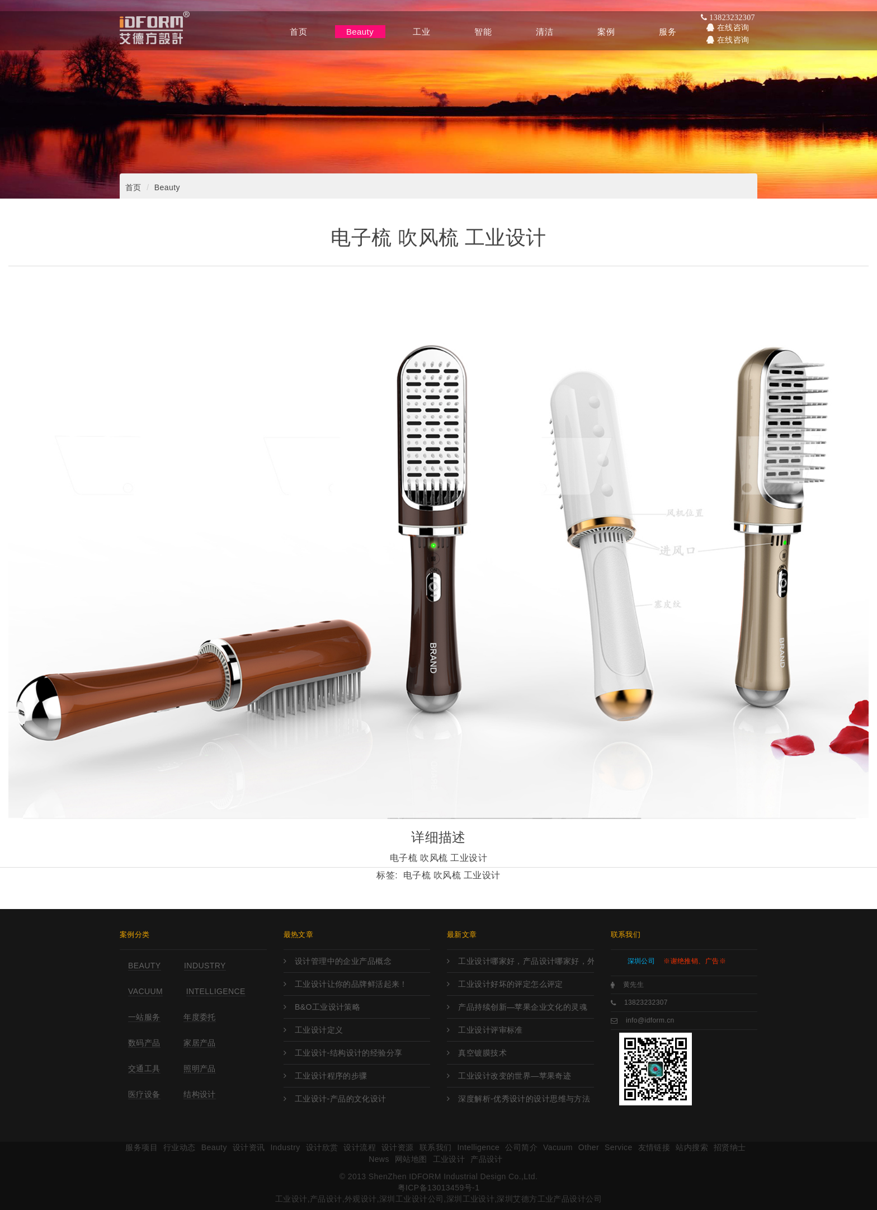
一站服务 (144, 1017)
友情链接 (654, 1147)
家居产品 (199, 1042)
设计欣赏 (322, 1147)
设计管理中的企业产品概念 (343, 961)
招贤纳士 (730, 1147)
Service (619, 1147)
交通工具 (144, 1068)
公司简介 (521, 1147)
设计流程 (359, 1147)
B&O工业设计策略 (327, 1006)
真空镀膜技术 (482, 1052)
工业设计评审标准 (490, 1029)
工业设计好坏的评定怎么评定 (510, 984)
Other (588, 1147)
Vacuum (145, 991)
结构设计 (199, 1094)
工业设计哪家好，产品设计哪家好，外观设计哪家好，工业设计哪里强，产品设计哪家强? (525, 961)
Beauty (167, 187)
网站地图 (411, 1159)
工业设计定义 (319, 1029)
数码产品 (144, 1042)
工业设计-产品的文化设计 (340, 1098)
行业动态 (179, 1147)
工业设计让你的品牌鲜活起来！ (351, 984)
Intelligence (216, 991)
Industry (205, 965)
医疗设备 (144, 1094)
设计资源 (397, 1147)
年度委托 (199, 1017)
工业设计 (449, 1159)
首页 (133, 187)
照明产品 (199, 1068)
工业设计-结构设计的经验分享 (349, 1052)
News (379, 1159)
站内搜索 (692, 1147)
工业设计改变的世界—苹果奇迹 (514, 1075)
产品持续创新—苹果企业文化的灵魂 (522, 1006)
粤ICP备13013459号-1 (439, 1187)
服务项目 (141, 1147)
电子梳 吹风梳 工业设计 (452, 875)
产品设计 (486, 1159)
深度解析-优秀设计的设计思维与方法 (524, 1098)
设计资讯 (249, 1147)
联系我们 (435, 1147)
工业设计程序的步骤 (331, 1075)
